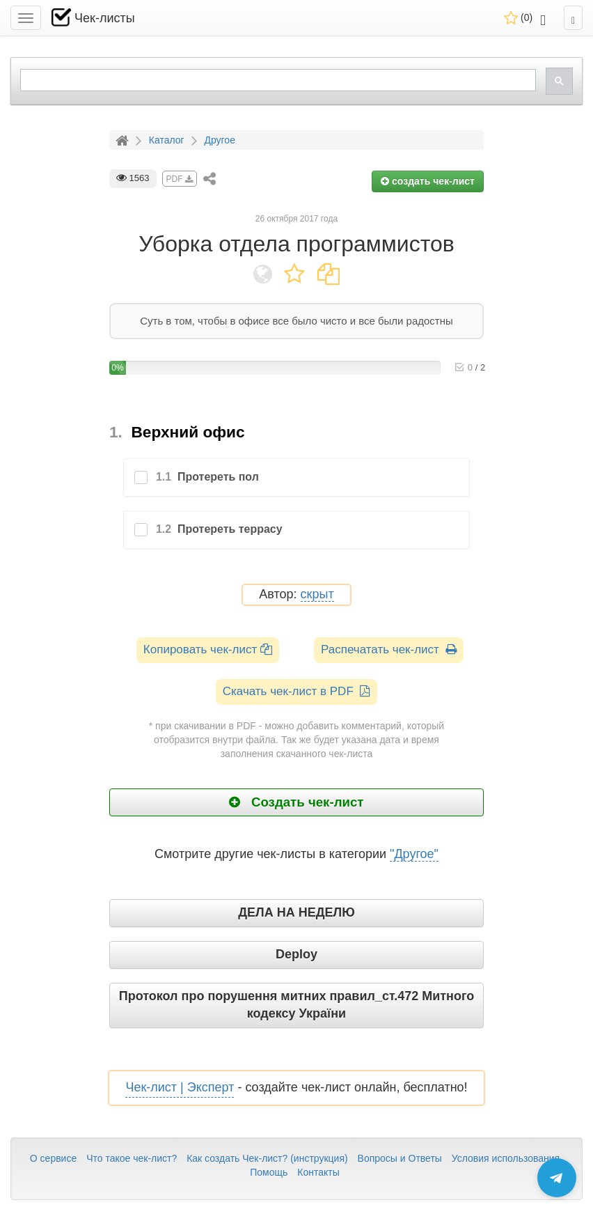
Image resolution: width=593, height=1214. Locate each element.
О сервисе (53, 1158)
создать (428, 181)
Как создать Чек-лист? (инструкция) (267, 1158)
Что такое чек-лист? (131, 1158)
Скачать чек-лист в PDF (297, 691)
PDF (179, 179)
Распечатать (389, 649)
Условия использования (506, 1158)
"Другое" (414, 854)
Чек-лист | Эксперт (179, 1087)
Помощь (268, 1172)
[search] (276, 80)
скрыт (317, 594)
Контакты (318, 1172)
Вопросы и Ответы (400, 1158)
